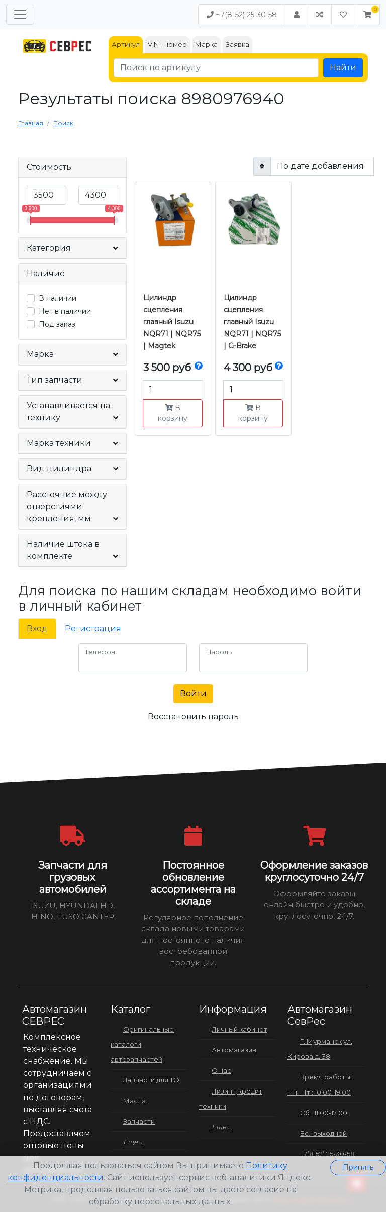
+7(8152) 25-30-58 (242, 14)
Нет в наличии (65, 311)
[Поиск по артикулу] (216, 67)
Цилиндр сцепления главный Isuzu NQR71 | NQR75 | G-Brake (252, 321)
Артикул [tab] (126, 44)
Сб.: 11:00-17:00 (323, 1113)
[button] (367, 14)
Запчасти (139, 1121)
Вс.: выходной (323, 1133)
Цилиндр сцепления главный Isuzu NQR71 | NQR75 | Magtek (172, 321)
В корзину (172, 413)
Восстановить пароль (193, 716)
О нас (221, 1070)
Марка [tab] (206, 44)
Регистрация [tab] (93, 628)
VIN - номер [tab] (167, 44)
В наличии (57, 298)
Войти (193, 693)
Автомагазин (234, 1050)
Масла (134, 1101)
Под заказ (57, 324)
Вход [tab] (37, 628)
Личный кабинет (239, 1029)
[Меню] (20, 15)
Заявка (237, 44)
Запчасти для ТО (151, 1080)
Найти (343, 67)
